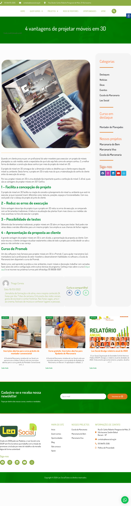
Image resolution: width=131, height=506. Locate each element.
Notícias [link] (104, 84)
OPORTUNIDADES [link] (89, 11)
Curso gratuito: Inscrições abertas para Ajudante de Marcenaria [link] (65, 372)
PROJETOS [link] (53, 11)
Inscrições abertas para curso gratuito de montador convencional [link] (21, 372)
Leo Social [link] (105, 106)
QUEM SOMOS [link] (36, 11)
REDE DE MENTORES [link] (70, 11)
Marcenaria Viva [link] (108, 157)
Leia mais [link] (4, 388)
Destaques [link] (105, 78)
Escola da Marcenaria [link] (111, 101)
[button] (69, 311)
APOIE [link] (103, 11)
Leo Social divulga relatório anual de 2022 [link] (109, 370)
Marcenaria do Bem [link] (110, 151)
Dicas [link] (102, 89)
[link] (7, 11)
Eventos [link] (104, 95)
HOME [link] (22, 11)
